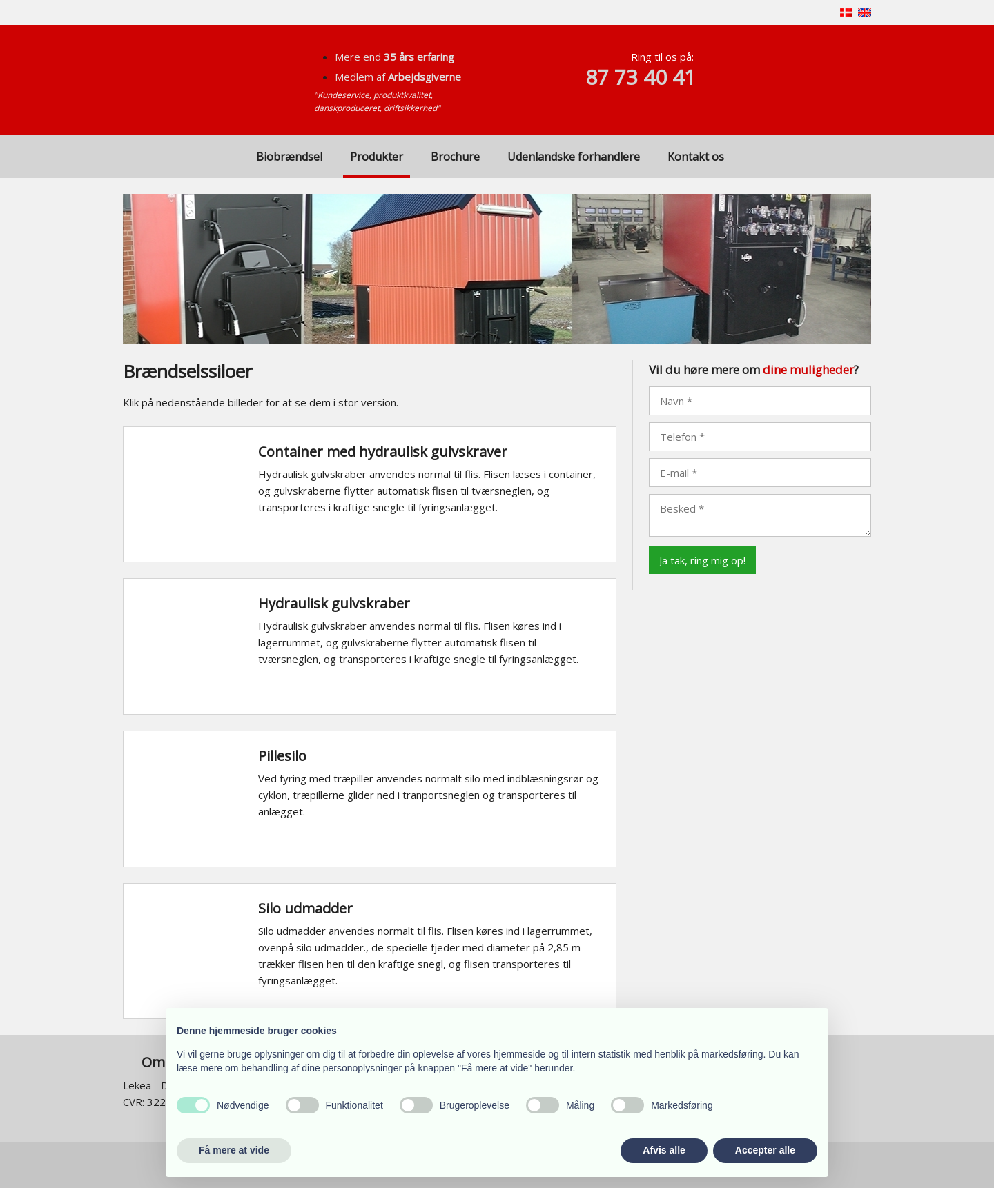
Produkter (376, 156)
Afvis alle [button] (664, 1150)
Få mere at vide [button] (234, 1150)
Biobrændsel (289, 156)
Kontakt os (695, 156)
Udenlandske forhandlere (573, 156)
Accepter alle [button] (765, 1150)
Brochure (455, 156)
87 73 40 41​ (640, 77)
